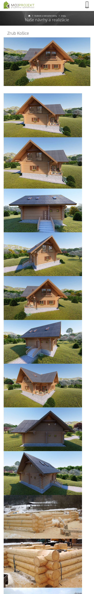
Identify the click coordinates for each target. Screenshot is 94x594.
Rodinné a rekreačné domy (45, 16)
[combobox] (9, 579)
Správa (7, 584)
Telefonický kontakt (13, 575)
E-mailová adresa (12, 567)
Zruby (63, 16)
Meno (7, 557)
